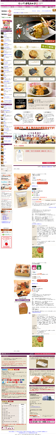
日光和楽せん (6, 43)
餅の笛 (5, 32)
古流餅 (5, 77)
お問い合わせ (5, 219)
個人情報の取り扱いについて (6, 221)
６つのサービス (5, 215)
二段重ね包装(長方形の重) (36, 312)
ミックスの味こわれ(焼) (7, 137)
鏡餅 (4, 59)
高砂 (4, 117)
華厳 (4, 73)
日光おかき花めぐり (7, 110)
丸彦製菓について (44, 431)
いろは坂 (5, 84)
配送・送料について (6, 217)
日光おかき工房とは (20, 431)
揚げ (4, 158)
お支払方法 (4, 216)
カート (53, 0)
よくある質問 (39, 431)
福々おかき (5, 132)
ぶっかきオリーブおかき (8, 100)
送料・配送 (29, 431)
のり (4, 152)
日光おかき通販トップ (17, 12)
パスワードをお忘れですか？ (47, 10)
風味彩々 (5, 125)
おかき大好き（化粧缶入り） (37, 223)
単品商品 (22, 12)
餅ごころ (5, 50)
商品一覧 (25, 431)
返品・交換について (6, 218)
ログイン (44, 0)
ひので (5, 93)
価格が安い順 (44, 166)
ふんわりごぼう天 (6, 39)
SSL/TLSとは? (6, 228)
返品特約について (35, 283)
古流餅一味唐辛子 (6, 81)
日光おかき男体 (6, 70)
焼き (4, 155)
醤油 (4, 145)
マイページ (49, 0)
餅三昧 (5, 114)
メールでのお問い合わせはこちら (35, 406)
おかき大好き (6, 62)
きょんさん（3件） (35, 199)
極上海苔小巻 (6, 66)
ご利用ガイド (34, 431)
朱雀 (4, 121)
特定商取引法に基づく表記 (6, 222)
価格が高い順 (49, 166)
